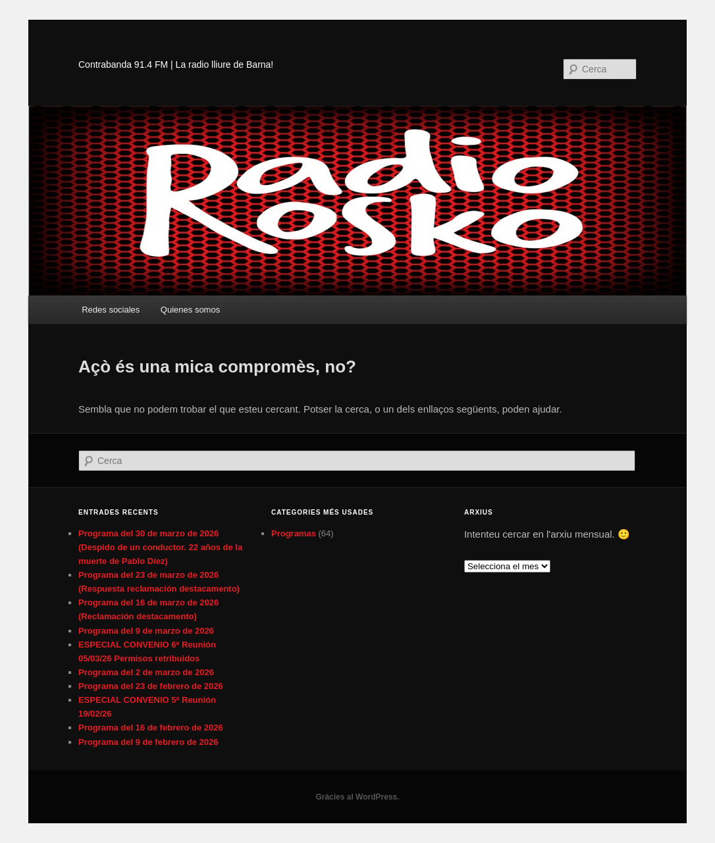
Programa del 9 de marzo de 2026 (146, 631)
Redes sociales (111, 310)
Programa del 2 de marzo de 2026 (146, 672)
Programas (293, 533)
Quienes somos (190, 310)
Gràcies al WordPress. (357, 797)
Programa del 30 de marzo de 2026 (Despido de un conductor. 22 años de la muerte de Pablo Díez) (160, 547)
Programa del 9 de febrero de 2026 (148, 742)
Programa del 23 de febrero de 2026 (150, 686)
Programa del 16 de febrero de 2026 (150, 727)
